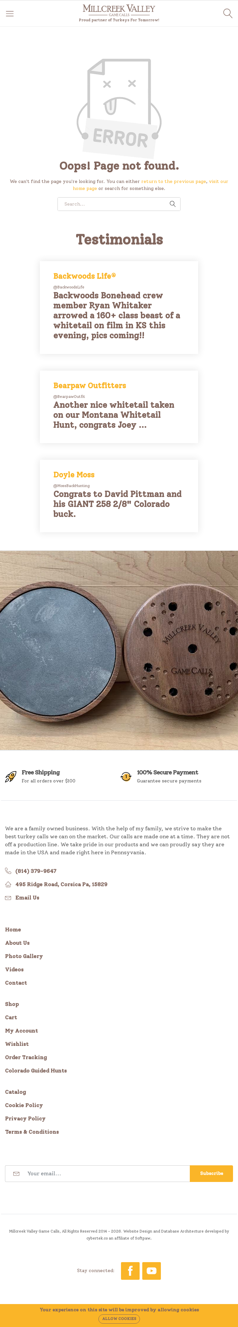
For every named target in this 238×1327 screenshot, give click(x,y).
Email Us (27, 898)
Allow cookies (119, 1319)
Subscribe (211, 1173)
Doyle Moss (73, 474)
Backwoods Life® (84, 276)
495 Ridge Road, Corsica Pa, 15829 (61, 884)
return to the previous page (173, 181)
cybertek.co (97, 1238)
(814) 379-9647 (35, 871)
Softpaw (142, 1238)
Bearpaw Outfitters (89, 385)
